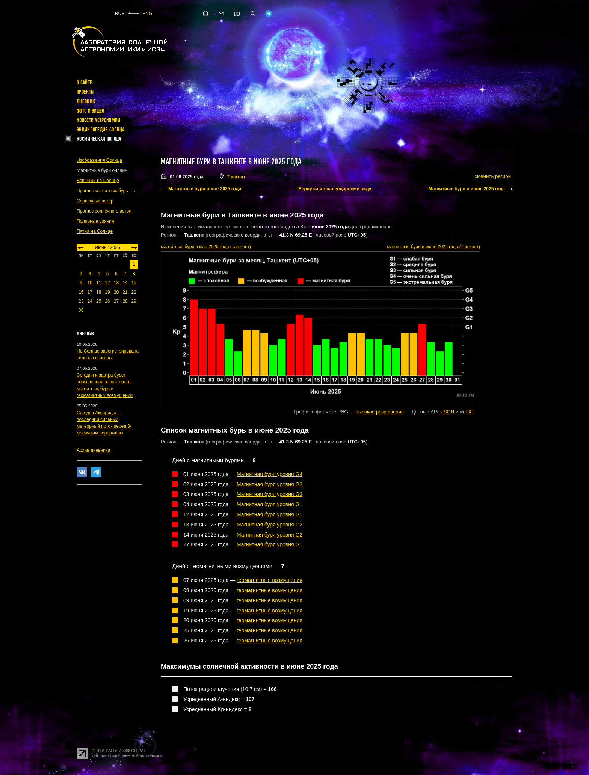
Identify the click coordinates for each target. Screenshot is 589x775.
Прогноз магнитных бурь (102, 190)
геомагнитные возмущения (269, 580)
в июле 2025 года (433, 246)
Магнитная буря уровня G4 (269, 474)
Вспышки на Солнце (98, 180)
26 (107, 301)
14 (124, 282)
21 (124, 292)
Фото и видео (90, 110)
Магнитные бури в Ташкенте (203, 162)
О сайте (84, 82)
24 (89, 301)
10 (89, 282)
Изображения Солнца (99, 160)
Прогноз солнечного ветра (104, 211)
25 (98, 301)
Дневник (86, 101)
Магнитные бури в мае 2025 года (204, 188)
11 (98, 282)
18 (98, 292)
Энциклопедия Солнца (101, 129)
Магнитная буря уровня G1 (269, 504)
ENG (147, 13)
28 (124, 301)
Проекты (85, 92)
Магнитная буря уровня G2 (269, 525)
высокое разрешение (380, 412)
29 (133, 301)
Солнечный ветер (95, 201)
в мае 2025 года (206, 246)
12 (107, 282)
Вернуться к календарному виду (334, 188)
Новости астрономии (98, 120)
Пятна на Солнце (95, 231)
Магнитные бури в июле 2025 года (467, 188)
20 (116, 292)
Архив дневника (93, 450)
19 (107, 292)
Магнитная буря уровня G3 (269, 484)
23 (81, 301)
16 (81, 292)
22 (133, 292)
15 (133, 282)
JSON (447, 412)
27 (116, 301)
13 (116, 282)
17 (89, 292)
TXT (469, 412)
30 (81, 310)
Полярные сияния (95, 221)
